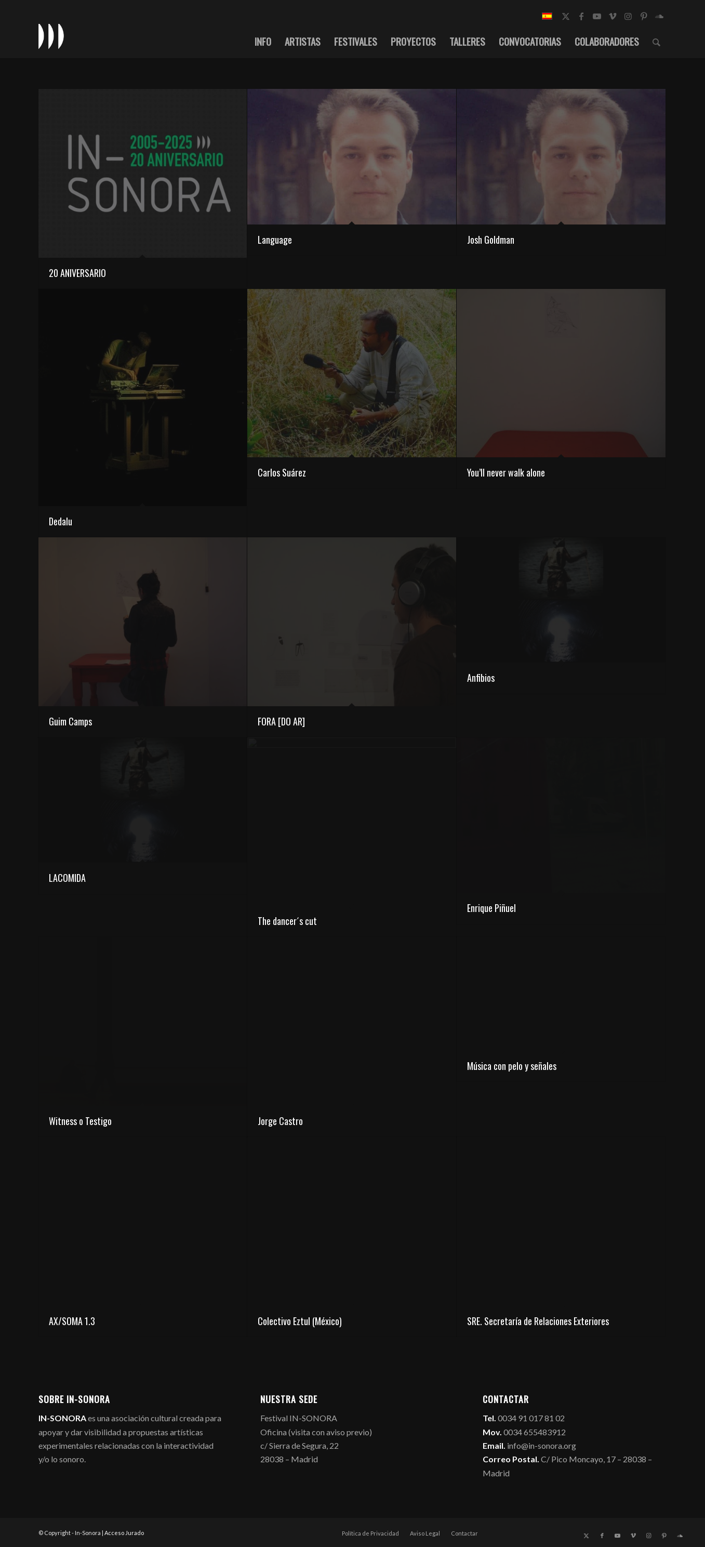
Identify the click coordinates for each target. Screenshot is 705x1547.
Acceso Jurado (124, 1532)
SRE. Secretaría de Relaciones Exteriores (538, 1321)
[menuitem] (263, 41)
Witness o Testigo (80, 1121)
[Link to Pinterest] (643, 16)
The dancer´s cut (287, 921)
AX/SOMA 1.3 (72, 1321)
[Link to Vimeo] (612, 16)
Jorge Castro (280, 1121)
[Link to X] (566, 16)
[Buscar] (656, 41)
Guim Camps (70, 721)
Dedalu (60, 521)
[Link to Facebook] (581, 16)
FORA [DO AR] (281, 721)
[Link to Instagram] (628, 16)
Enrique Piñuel (491, 908)
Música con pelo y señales (511, 1066)
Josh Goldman (490, 239)
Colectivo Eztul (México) (300, 1321)
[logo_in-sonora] (51, 36)
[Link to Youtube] (597, 16)
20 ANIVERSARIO (77, 273)
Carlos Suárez (282, 472)
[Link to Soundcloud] (659, 16)
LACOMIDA (67, 877)
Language (275, 239)
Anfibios (481, 677)
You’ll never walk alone (506, 472)
